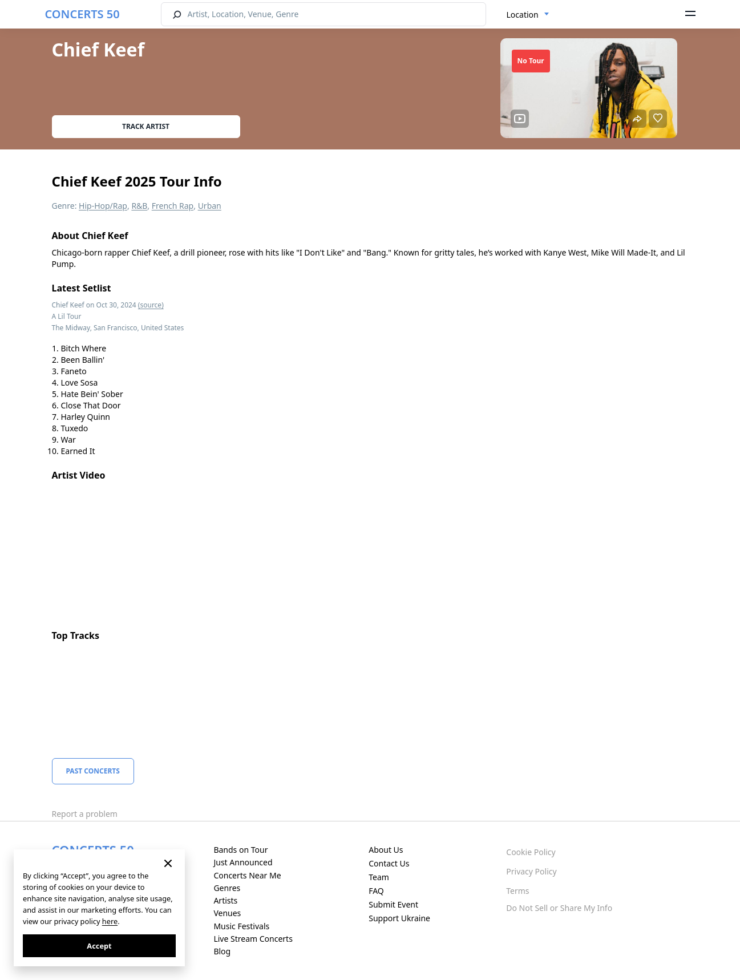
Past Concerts (93, 771)
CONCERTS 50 (82, 14)
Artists (225, 900)
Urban (209, 205)
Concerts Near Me (247, 875)
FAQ (376, 890)
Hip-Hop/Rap (103, 205)
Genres (226, 887)
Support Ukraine (399, 918)
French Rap (173, 205)
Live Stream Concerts (252, 938)
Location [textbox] (523, 14)
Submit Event (393, 904)
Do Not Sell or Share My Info (559, 907)
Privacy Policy (531, 871)
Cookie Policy (530, 852)
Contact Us (389, 863)
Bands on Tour (240, 849)
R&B (139, 205)
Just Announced (242, 862)
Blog (222, 951)
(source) (151, 305)
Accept (99, 946)
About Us (386, 849)
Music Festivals (241, 926)
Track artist (145, 126)
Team (379, 877)
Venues (227, 913)
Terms (517, 890)
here (110, 921)
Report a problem (85, 813)
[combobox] (528, 14)
